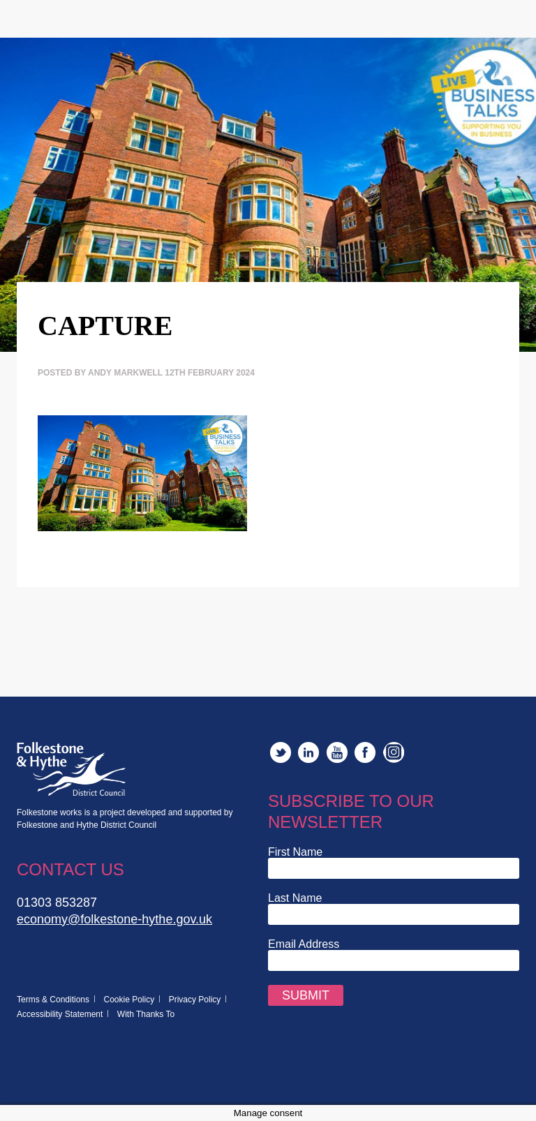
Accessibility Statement (60, 1014)
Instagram (393, 752)
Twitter (280, 752)
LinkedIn (308, 752)
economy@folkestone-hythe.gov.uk (114, 919)
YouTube (337, 752)
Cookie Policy (129, 999)
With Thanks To (145, 1014)
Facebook (365, 752)
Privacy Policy (195, 999)
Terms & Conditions (53, 999)
